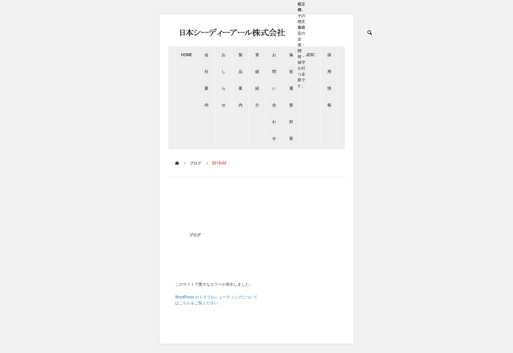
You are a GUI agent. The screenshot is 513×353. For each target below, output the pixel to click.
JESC (310, 55)
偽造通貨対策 (291, 97)
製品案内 (240, 80)
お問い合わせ (274, 97)
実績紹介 (257, 80)
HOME (186, 55)
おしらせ (223, 80)
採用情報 (329, 80)
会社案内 (206, 80)
